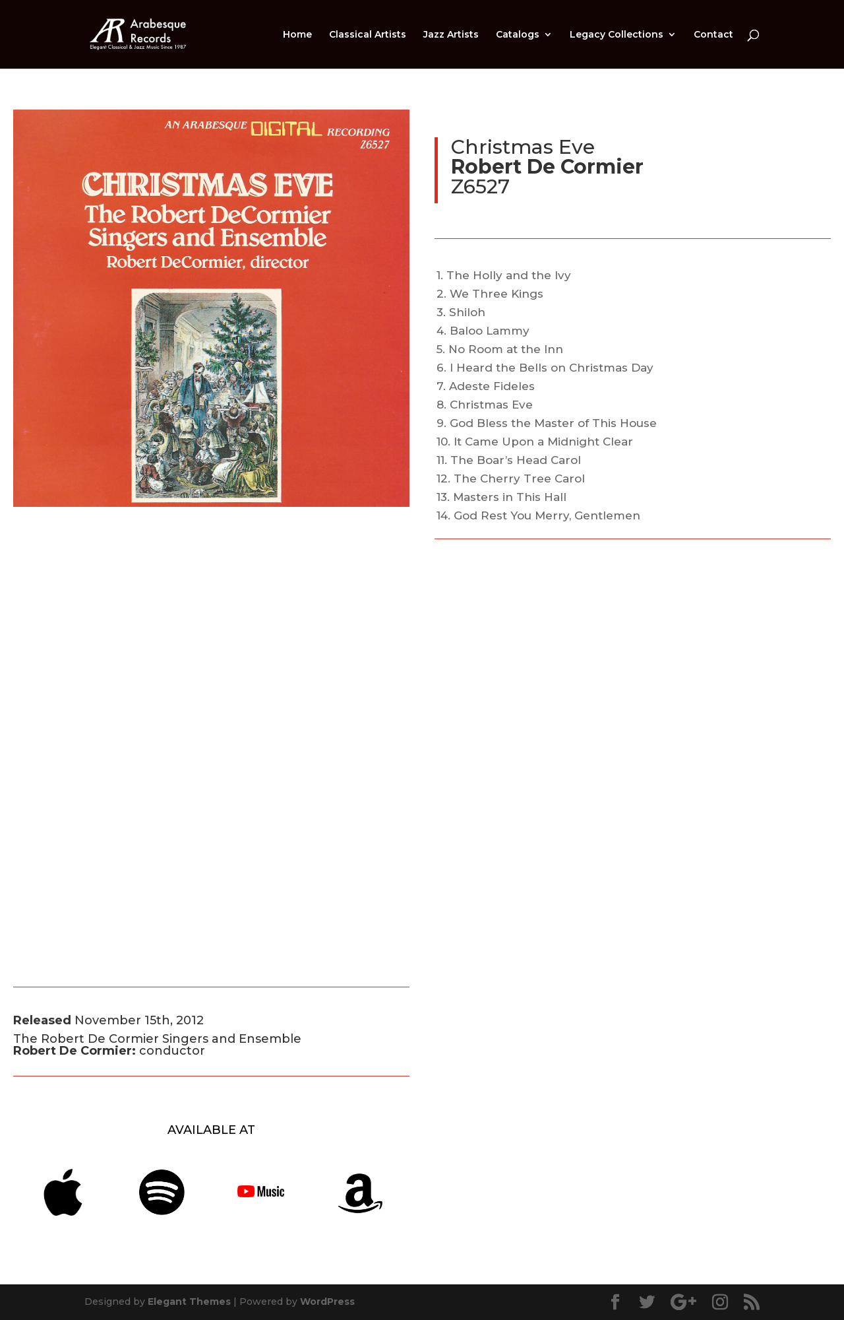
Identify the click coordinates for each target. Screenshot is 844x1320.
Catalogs (517, 35)
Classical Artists (367, 35)
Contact (713, 35)
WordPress (327, 1301)
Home (297, 35)
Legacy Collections (616, 35)
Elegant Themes (189, 1301)
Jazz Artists (451, 35)
